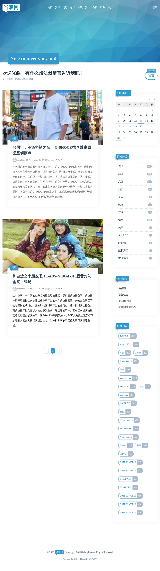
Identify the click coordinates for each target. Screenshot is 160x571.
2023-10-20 (35, 160)
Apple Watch (129, 361)
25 (130, 132)
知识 (80, 7)
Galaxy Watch (129, 420)
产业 (102, 7)
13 (141, 120)
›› (59, 350)
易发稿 (122, 288)
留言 (151, 74)
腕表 (142, 445)
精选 (65, 7)
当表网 (11, 7)
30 (119, 138)
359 (49, 288)
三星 (125, 411)
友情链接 (135, 258)
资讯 (57, 7)
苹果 (125, 369)
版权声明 (135, 250)
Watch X (127, 395)
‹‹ (46, 350)
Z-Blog (76, 559)
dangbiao (21, 160)
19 (135, 126)
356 (49, 160)
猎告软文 (123, 294)
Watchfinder (129, 378)
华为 (125, 352)
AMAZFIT (128, 403)
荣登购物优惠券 (127, 307)
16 (119, 126)
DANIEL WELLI (131, 462)
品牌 (72, 7)
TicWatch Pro (129, 428)
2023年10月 (123, 93)
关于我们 (135, 235)
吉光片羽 (93, 559)
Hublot (126, 445)
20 (141, 126)
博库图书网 (124, 300)
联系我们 (135, 243)
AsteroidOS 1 (129, 344)
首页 (50, 7)
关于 (135, 227)
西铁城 (126, 453)
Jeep (145, 386)
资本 (87, 7)
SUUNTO (128, 386)
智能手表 (128, 336)
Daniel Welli (129, 479)
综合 (110, 7)
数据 (95, 7)
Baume (141, 352)
